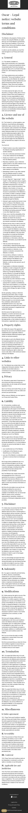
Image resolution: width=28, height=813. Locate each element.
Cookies (14, 807)
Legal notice (14, 802)
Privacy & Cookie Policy (14, 805)
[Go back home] (14, 4)
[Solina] (14, 797)
